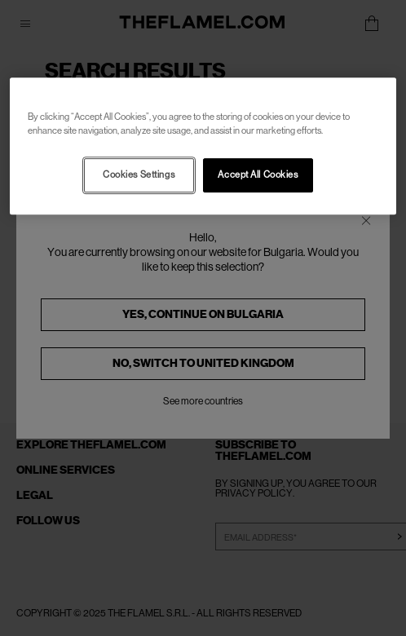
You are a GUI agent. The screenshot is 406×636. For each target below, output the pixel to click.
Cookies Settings (138, 175)
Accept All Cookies (258, 175)
